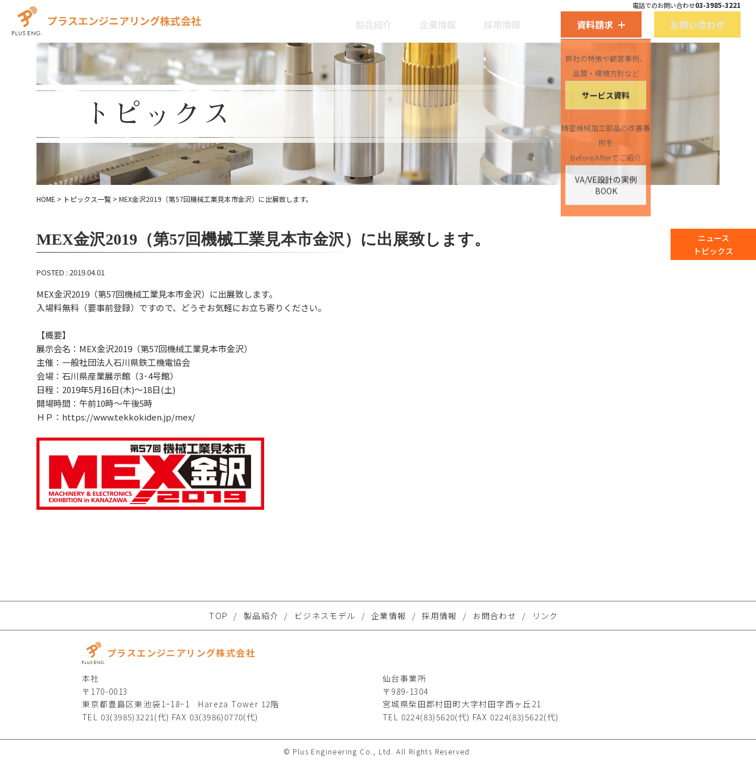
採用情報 (464, 20)
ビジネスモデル (325, 615)
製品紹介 (366, 20)
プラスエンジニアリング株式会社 (176, 17)
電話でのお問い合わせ (611, 5)
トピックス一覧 (87, 199)
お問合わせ (494, 615)
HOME (45, 199)
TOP (218, 615)
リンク (545, 615)
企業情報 (415, 20)
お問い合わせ (629, 20)
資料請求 (548, 20)
